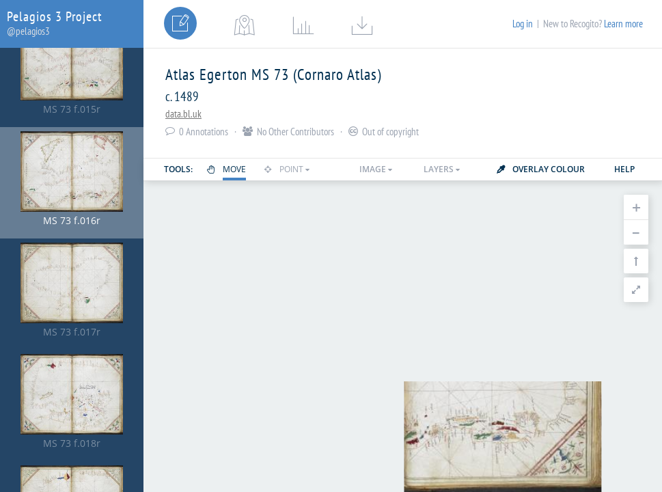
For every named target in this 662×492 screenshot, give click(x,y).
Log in (522, 23)
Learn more (623, 23)
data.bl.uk (183, 113)
